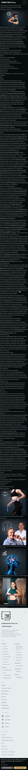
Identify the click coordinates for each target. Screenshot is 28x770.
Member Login (5, 708)
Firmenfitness (5, 691)
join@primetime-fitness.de (10, 623)
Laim (4, 672)
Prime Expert (4, 705)
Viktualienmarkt (7, 677)
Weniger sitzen (4, 70)
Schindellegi (19, 677)
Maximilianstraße (7, 670)
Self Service (4, 694)
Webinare (4, 702)
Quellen (2, 79)
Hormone (13, 189)
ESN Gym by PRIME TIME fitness (19, 648)
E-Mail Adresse (4, 483)
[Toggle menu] (25, 2)
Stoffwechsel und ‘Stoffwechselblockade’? (11, 50)
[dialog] (14, 764)
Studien (25, 377)
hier (15, 345)
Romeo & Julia (6, 664)
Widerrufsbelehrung (6, 737)
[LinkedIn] (5, 723)
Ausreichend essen (4, 64)
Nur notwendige (7, 767)
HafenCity (18, 652)
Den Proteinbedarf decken (7, 66)
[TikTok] (5, 727)
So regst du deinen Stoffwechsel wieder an (10, 63)
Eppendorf (18, 660)
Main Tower (6, 659)
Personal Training (6, 688)
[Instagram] (5, 716)
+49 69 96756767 (7, 626)
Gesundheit (9, 9)
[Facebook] (5, 719)
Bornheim (5, 649)
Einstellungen (4, 764)
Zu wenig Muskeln (4, 59)
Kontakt (3, 685)
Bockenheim (6, 654)
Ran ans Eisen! (3, 71)
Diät (23, 134)
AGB (2, 743)
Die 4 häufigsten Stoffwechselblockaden (10, 52)
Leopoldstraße (6, 675)
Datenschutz (4, 749)
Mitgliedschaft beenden (7, 740)
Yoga (21, 433)
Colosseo (5, 661)
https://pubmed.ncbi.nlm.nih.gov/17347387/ (11, 474)
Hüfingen (18, 671)
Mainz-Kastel (19, 665)
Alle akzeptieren (20, 767)
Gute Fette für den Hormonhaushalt (9, 68)
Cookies (3, 734)
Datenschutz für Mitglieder (8, 751)
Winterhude (19, 654)
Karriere (3, 696)
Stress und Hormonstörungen (7, 57)
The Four (5, 646)
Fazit (1, 77)
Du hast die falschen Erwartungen (8, 61)
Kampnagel (19, 657)
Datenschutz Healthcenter (8, 754)
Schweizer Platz (7, 656)
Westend (5, 651)
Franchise (4, 699)
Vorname (2, 484)
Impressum (4, 746)
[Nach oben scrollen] (25, 612)
